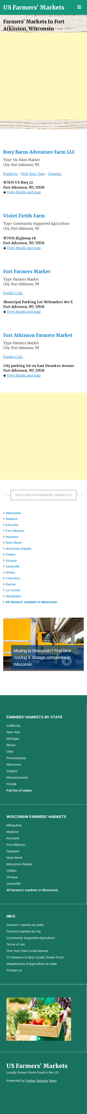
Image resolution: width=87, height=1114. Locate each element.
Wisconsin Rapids (18, 548)
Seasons (54, 174)
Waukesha (13, 596)
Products (10, 174)
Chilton (11, 554)
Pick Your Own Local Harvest (27, 951)
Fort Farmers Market (26, 271)
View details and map (24, 192)
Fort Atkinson (15, 530)
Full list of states (19, 790)
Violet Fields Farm (24, 215)
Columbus (13, 578)
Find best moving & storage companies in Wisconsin (42, 657)
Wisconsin (13, 764)
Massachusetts (17, 777)
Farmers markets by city (23, 931)
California (13, 725)
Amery (10, 572)
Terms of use (15, 944)
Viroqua (11, 560)
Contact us (14, 970)
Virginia (11, 771)
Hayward (12, 537)
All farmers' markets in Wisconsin (31, 602)
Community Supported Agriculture (30, 938)
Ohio (9, 751)
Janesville (13, 566)
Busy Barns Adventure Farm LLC (39, 152)
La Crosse (13, 590)
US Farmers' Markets (33, 7)
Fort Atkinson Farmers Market (38, 335)
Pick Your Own (33, 174)
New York (13, 732)
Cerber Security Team (41, 1080)
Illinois (11, 745)
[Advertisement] (43, 76)
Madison (12, 519)
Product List (13, 293)
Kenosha (12, 525)
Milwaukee (13, 513)
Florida (11, 784)
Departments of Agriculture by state (31, 964)
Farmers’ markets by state (25, 925)
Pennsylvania (16, 758)
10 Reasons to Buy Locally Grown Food (34, 957)
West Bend (13, 542)
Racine (11, 584)
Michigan (12, 738)
